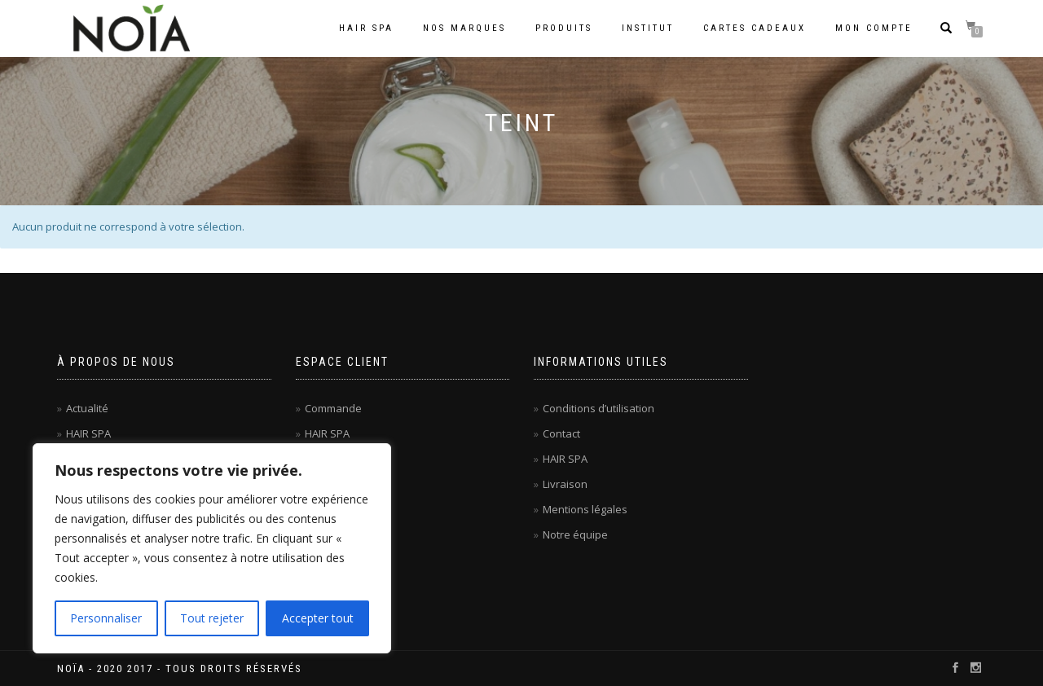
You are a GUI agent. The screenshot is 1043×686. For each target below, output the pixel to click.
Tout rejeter (212, 618)
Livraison (565, 484)
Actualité (87, 408)
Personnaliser (106, 618)
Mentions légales (585, 509)
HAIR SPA (88, 433)
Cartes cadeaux (754, 28)
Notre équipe (575, 534)
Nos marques (464, 28)
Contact (561, 433)
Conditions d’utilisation (598, 408)
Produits (563, 28)
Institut (648, 28)
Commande (333, 408)
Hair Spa (366, 28)
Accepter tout (318, 618)
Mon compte (874, 28)
